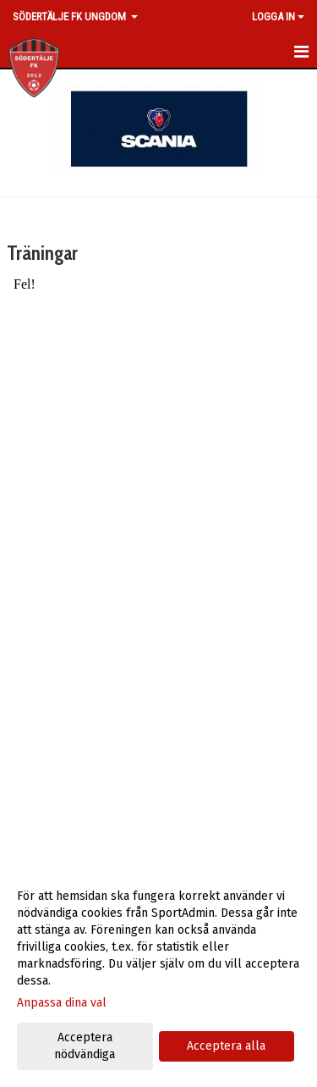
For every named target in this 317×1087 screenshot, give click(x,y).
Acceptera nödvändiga (84, 1046)
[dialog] (158, 975)
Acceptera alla (226, 1046)
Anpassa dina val (62, 1003)
